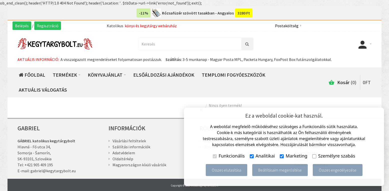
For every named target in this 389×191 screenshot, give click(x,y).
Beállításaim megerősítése (280, 170)
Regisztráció (47, 25)
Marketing (293, 156)
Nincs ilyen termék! (225, 105)
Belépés (22, 25)
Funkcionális (229, 156)
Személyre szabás (333, 156)
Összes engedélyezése (337, 170)
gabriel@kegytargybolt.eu (53, 170)
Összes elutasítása (226, 170)
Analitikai (262, 156)
